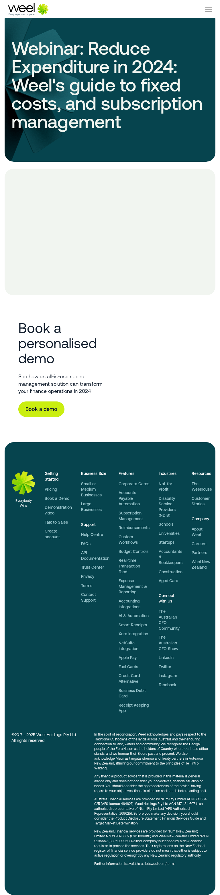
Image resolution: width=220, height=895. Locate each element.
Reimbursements (134, 527)
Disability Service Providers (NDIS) (167, 507)
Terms (86, 585)
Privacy (87, 576)
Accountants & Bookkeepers (170, 557)
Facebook (167, 685)
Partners (199, 552)
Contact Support (88, 597)
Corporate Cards (134, 483)
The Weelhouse (202, 486)
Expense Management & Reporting (133, 586)
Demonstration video (58, 510)
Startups (166, 542)
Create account (52, 534)
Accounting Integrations (129, 604)
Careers (199, 543)
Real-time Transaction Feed (129, 566)
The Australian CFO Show (168, 643)
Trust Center (92, 567)
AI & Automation (134, 615)
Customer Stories (201, 501)
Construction (170, 572)
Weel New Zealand (201, 564)
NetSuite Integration (128, 646)
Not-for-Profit (166, 486)
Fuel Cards (128, 666)
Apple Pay (128, 657)
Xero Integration (133, 633)
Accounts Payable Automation (129, 498)
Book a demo (41, 409)
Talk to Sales (56, 522)
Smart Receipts (133, 625)
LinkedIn (166, 657)
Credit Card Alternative (129, 678)
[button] (208, 9)
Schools (166, 524)
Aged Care (168, 580)
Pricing (51, 489)
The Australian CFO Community (169, 620)
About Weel (197, 532)
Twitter (165, 666)
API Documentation (95, 555)
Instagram (168, 675)
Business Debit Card (132, 693)
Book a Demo (57, 498)
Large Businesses (91, 507)
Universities (169, 533)
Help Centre (92, 534)
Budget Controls (133, 551)
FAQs (86, 543)
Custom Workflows (128, 540)
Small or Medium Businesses (91, 489)
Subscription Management (131, 516)
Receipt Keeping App (134, 708)
